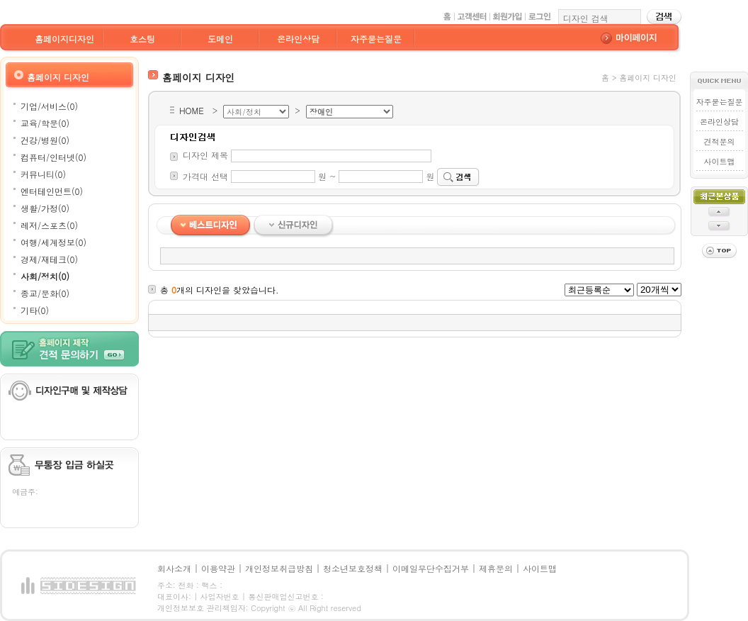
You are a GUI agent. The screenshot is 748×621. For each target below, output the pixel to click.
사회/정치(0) (45, 276)
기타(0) (35, 310)
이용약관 (218, 568)
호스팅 (142, 39)
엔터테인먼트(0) (52, 191)
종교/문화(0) (45, 293)
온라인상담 (298, 39)
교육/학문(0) (45, 123)
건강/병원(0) (45, 140)
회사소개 (174, 568)
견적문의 (719, 141)
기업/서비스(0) (49, 106)
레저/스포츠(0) (49, 225)
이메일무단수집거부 (430, 568)
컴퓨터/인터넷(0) (53, 157)
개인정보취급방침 (279, 568)
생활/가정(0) (45, 208)
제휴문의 (496, 568)
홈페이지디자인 (64, 39)
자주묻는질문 (376, 39)
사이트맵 (719, 161)
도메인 (220, 39)
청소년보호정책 (352, 568)
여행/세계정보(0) (53, 242)
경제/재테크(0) (49, 259)
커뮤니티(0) (43, 174)
